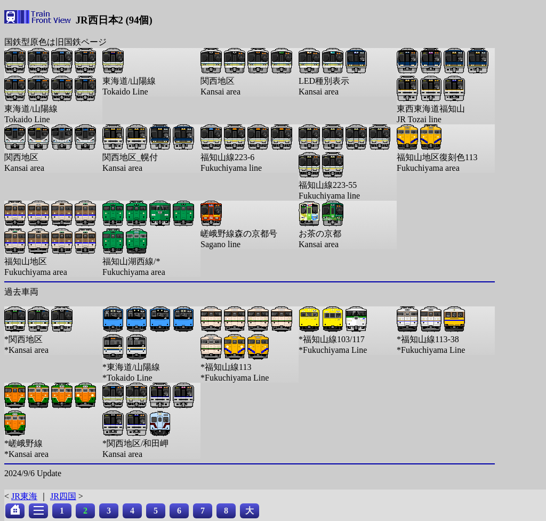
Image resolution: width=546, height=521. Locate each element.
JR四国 (63, 496)
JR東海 (24, 496)
